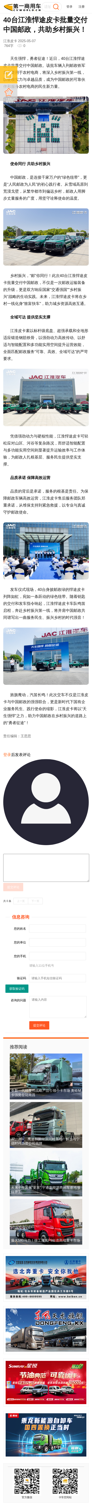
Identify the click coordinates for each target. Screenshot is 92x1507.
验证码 (21, 978)
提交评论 (13, 887)
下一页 (35, 901)
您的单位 (20, 942)
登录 (69, 6)
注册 (82, 6)
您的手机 (20, 956)
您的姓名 (20, 928)
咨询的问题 (18, 1000)
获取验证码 (17, 988)
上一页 (21, 901)
